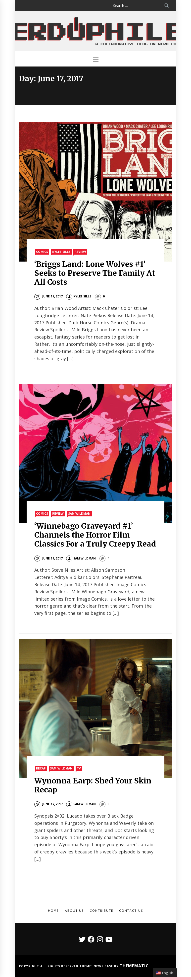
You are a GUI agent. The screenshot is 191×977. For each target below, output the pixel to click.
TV (79, 768)
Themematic (134, 966)
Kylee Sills (61, 252)
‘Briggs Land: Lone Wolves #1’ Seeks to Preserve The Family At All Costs (94, 273)
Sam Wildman (79, 513)
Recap (41, 768)
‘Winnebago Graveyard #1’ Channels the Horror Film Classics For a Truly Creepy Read (95, 535)
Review (80, 252)
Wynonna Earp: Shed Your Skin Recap (92, 785)
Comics (42, 252)
